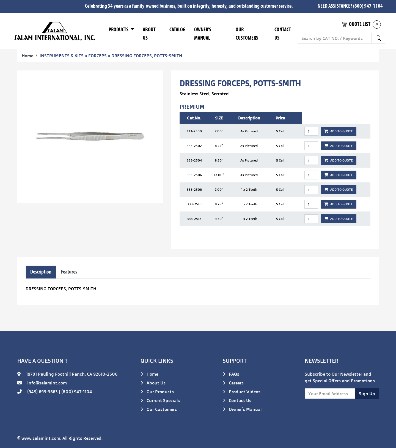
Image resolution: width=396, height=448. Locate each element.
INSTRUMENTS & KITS (62, 55)
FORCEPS (97, 55)
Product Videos (241, 391)
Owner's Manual (202, 34)
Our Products (157, 391)
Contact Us (282, 34)
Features (69, 272)
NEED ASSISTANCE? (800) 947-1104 (350, 6)
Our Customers (247, 34)
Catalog (177, 30)
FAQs (231, 374)
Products (119, 30)
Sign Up (367, 393)
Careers (233, 383)
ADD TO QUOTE (338, 131)
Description (40, 272)
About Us (149, 34)
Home (27, 55)
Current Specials (160, 400)
